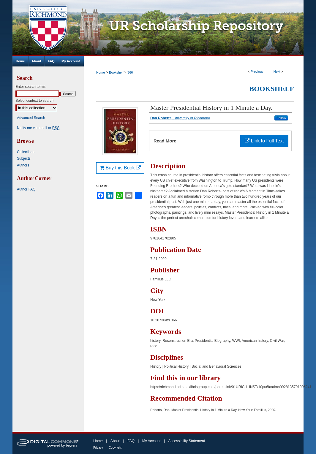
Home (100, 72)
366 (130, 72)
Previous (257, 71)
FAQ (131, 441)
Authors (23, 165)
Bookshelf (116, 72)
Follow (281, 118)
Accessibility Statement (186, 441)
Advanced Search (31, 118)
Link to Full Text (264, 140)
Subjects (24, 158)
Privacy (98, 447)
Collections (25, 152)
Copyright (115, 447)
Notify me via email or (38, 128)
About (115, 441)
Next (277, 71)
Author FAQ (26, 189)
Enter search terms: (31, 87)
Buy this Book (120, 167)
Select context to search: (34, 101)
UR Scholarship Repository (194, 28)
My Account (151, 441)
